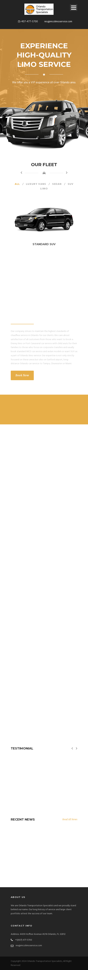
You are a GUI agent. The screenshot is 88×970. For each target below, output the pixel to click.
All (17, 184)
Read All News (69, 819)
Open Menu (73, 7)
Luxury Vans (36, 184)
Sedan (57, 184)
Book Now (22, 375)
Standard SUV (44, 244)
